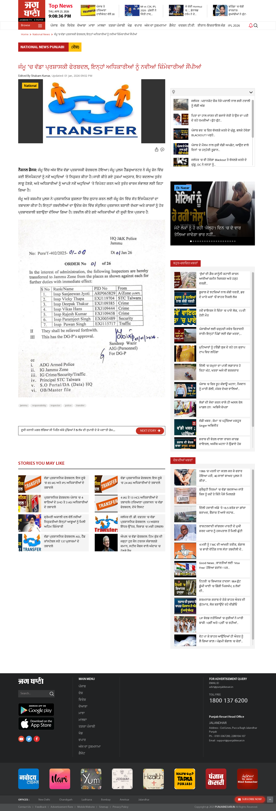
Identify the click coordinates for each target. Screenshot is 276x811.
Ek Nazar (182, 188)
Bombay (106, 799)
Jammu (23, 405)
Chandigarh (65, 799)
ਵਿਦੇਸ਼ (71, 26)
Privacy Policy (120, 807)
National (30, 86)
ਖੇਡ (130, 26)
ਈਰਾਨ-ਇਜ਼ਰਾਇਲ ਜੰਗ (211, 26)
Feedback (40, 807)
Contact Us (24, 807)
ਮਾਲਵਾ (102, 26)
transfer (80, 405)
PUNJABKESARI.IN (225, 807)
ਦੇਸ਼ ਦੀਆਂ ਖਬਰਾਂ (183, 460)
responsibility (39, 405)
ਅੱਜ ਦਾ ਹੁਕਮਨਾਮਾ (156, 26)
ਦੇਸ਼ (62, 26)
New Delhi (44, 799)
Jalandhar (143, 799)
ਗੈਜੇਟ (172, 26)
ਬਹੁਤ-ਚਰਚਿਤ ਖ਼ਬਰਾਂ (185, 263)
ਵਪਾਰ (138, 26)
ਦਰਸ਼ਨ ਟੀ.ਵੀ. (186, 26)
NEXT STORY (150, 430)
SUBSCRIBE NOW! (250, 799)
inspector (55, 405)
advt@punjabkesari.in (221, 687)
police (68, 405)
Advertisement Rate (62, 807)
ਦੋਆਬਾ (81, 26)
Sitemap (103, 807)
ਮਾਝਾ (92, 26)
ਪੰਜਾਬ (54, 26)
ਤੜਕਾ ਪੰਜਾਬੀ (116, 26)
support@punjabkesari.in (231, 740)
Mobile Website (86, 807)
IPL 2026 (234, 26)
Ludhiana (87, 799)
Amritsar (124, 799)
